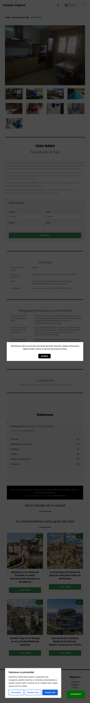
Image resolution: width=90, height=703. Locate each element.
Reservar (76, 694)
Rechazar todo (33, 692)
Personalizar (16, 692)
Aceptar (44, 356)
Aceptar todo (50, 692)
